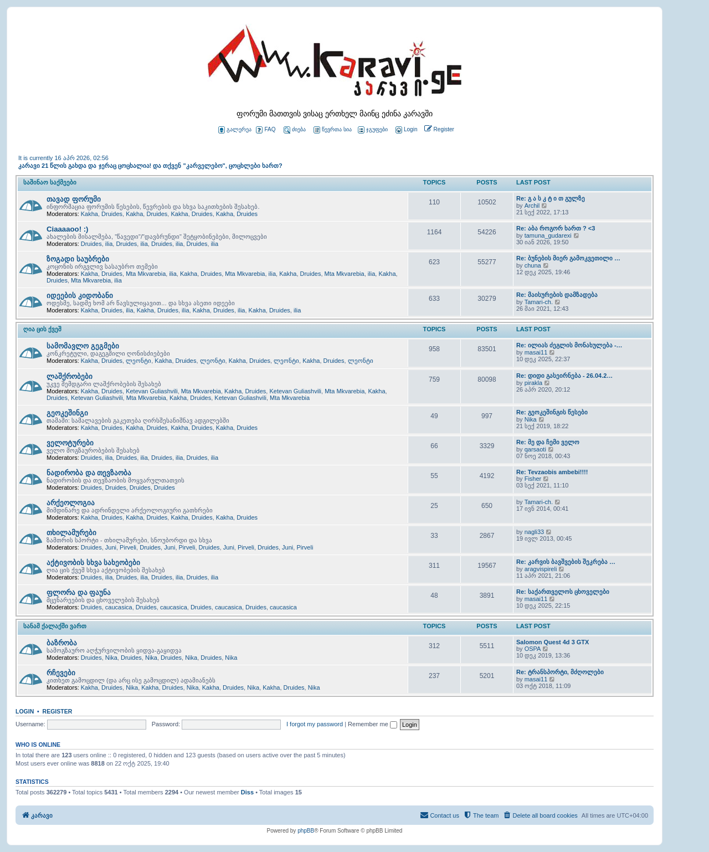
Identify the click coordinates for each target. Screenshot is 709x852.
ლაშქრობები (70, 376)
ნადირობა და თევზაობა (89, 473)
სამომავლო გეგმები (83, 346)
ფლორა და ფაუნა (79, 592)
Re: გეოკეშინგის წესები (552, 412)
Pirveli (128, 547)
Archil (532, 205)
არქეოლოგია (71, 503)
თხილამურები (71, 532)
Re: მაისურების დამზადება (557, 294)
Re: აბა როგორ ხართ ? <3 (555, 228)
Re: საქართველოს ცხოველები (562, 591)
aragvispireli (541, 569)
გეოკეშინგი (67, 413)
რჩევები (61, 673)
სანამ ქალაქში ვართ (54, 626)
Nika (531, 419)
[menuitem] (405, 130)
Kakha (89, 214)
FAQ (265, 130)
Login (25, 711)
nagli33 (534, 531)
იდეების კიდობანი (80, 295)
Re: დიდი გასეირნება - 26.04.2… (564, 375)
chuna (533, 265)
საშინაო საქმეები (49, 182)
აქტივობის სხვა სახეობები (93, 562)
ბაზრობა (62, 643)
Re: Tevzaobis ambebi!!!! (552, 472)
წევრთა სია (333, 130)
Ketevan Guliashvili (152, 391)
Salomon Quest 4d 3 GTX (552, 642)
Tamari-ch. (539, 302)
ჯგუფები (373, 130)
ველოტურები (70, 443)
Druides (111, 214)
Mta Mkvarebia (146, 273)
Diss (247, 792)
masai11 (536, 352)
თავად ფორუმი (74, 199)
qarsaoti (535, 449)
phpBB (305, 831)
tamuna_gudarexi (548, 235)
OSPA (533, 648)
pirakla (533, 382)
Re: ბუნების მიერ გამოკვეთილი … (568, 258)
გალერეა (234, 130)
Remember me (372, 724)
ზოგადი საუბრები (78, 259)
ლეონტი (138, 360)
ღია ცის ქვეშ (42, 329)
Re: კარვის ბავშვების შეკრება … (565, 561)
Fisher (533, 478)
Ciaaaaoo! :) (67, 229)
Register (58, 711)
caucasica (118, 607)
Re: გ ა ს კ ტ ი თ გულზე (550, 198)
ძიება (295, 130)
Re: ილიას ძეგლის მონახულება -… (569, 345)
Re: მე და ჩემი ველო (547, 442)
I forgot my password (314, 724)
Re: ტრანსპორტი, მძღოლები (560, 672)
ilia (108, 243)
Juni (110, 547)
